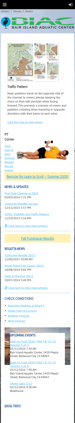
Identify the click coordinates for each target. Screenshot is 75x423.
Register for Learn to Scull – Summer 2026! (37, 176)
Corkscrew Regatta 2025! (20, 255)
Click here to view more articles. (26, 226)
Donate (29, 11)
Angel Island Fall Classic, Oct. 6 (24, 265)
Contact (5, 11)
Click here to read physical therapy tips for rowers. (10, 158)
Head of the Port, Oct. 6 (19, 276)
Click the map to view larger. (25, 122)
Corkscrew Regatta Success (21, 203)
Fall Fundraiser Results (37, 238)
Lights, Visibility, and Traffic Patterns (27, 214)
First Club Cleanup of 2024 (21, 193)
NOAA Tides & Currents (22, 310)
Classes (17, 11)
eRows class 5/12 (21, 383)
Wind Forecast (16, 321)
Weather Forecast (18, 315)
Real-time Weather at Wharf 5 (26, 305)
